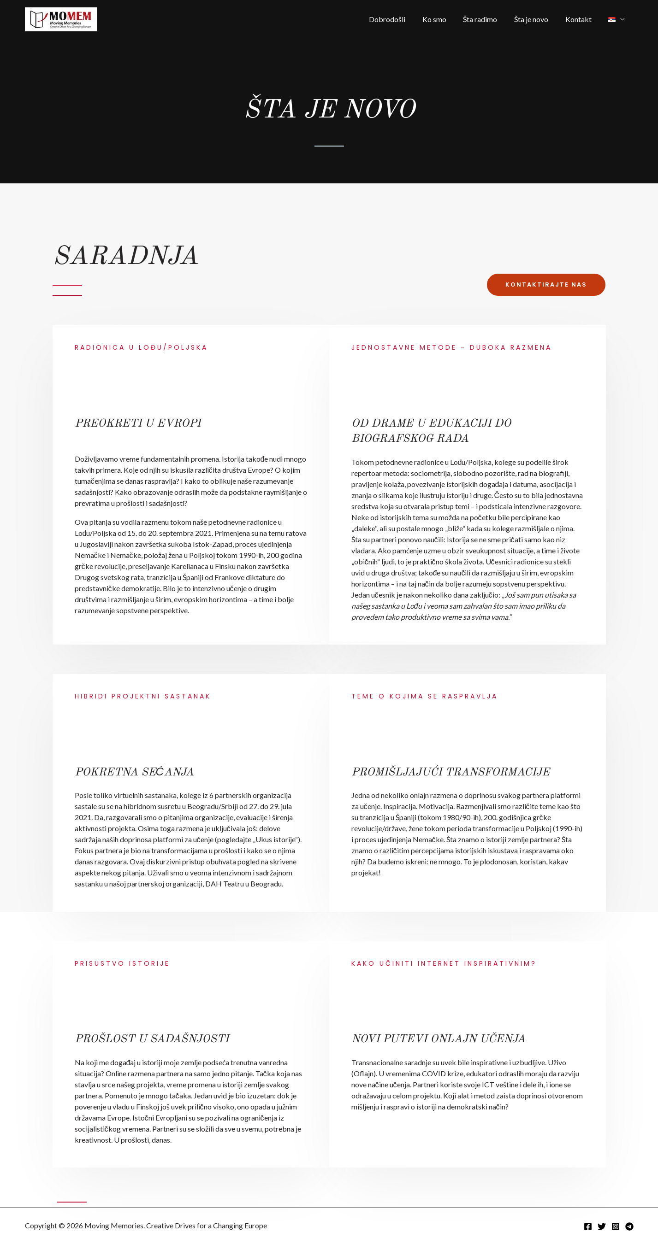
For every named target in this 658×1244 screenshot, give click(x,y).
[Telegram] (629, 1226)
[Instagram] (615, 1226)
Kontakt (582, 19)
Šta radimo (488, 19)
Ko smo (444, 19)
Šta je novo (537, 19)
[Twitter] (602, 1226)
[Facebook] (588, 1226)
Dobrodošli (399, 19)
